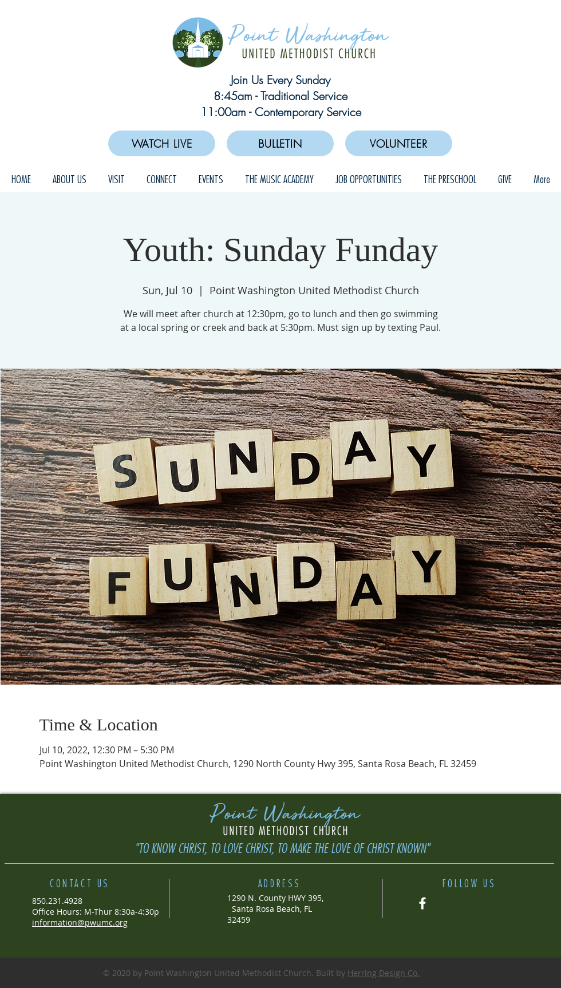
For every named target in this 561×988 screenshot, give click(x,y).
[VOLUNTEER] (398, 143)
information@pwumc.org (80, 922)
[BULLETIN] (280, 143)
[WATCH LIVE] (161, 143)
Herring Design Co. (383, 972)
